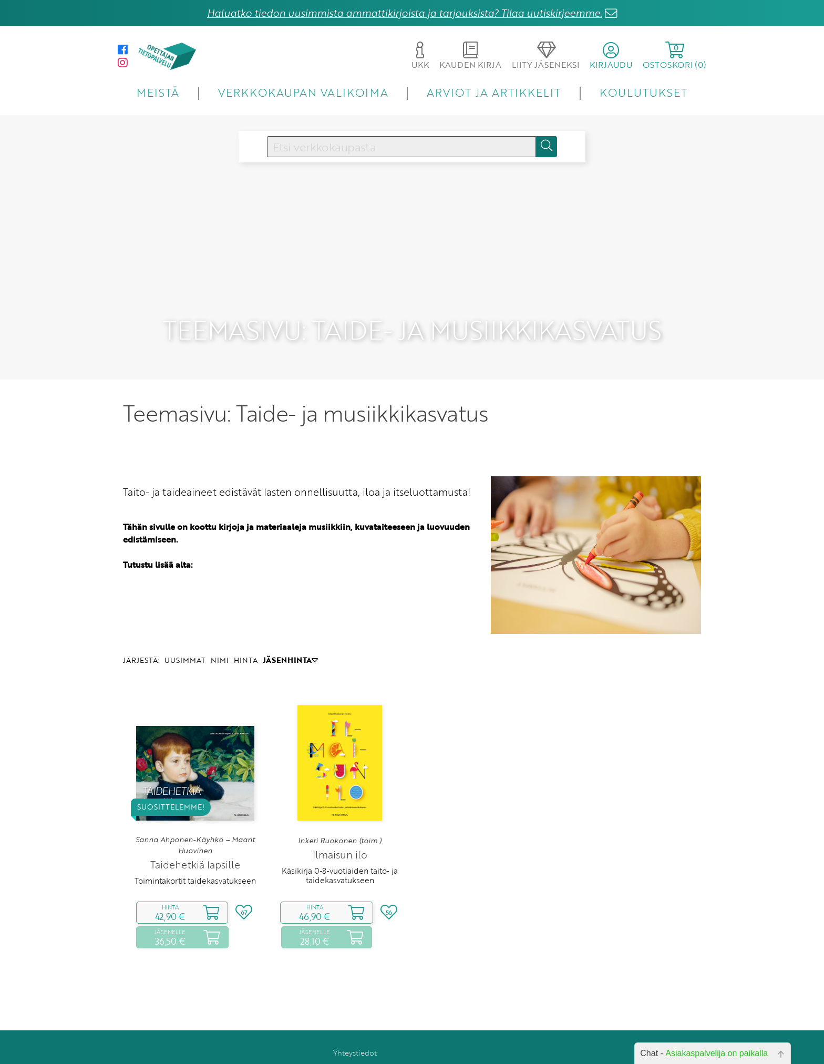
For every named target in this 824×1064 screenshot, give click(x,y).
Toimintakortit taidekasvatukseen (195, 859)
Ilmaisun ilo (340, 833)
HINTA (246, 638)
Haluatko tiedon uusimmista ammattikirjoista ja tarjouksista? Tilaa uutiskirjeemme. (404, 13)
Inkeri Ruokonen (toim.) (340, 819)
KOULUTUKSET (643, 92)
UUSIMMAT (184, 638)
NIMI (220, 638)
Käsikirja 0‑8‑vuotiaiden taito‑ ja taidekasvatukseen (339, 854)
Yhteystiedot (355, 1031)
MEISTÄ (158, 92)
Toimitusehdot (351, 1045)
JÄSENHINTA (290, 638)
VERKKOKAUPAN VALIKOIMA (303, 92)
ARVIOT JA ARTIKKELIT (494, 92)
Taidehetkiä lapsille (195, 843)
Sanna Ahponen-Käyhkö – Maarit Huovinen (195, 823)
